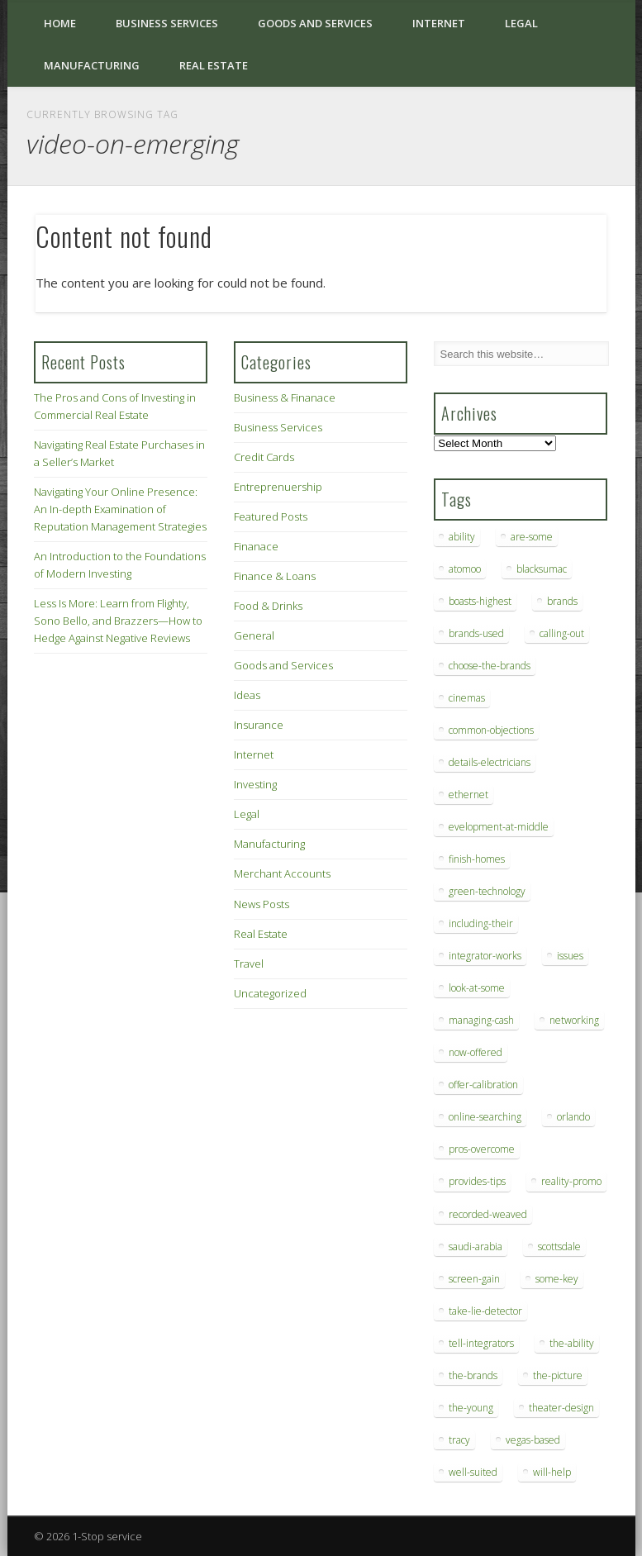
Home (60, 23)
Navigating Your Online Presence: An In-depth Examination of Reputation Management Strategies (120, 509)
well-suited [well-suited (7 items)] (473, 1472)
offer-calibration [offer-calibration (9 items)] (483, 1085)
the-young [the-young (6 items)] (471, 1408)
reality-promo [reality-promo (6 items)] (571, 1181)
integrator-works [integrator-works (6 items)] (485, 956)
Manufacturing (92, 65)
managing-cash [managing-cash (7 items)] (481, 1020)
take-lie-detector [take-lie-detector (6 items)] (485, 1311)
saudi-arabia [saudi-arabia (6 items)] (475, 1247)
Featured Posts (270, 516)
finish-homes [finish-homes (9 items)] (477, 859)
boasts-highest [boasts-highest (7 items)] (480, 601)
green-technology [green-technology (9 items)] (487, 891)
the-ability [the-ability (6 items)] (571, 1343)
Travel (249, 963)
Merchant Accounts (282, 873)
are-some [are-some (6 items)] (532, 537)
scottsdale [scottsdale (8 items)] (559, 1247)
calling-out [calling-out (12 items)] (562, 633)
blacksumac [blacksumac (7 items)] (541, 569)
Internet (438, 23)
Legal (521, 23)
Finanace (256, 546)
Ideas (247, 695)
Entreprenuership (278, 486)
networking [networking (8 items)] (574, 1020)
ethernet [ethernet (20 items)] (468, 795)
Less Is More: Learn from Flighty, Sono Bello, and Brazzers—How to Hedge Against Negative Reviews (118, 620)
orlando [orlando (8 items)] (573, 1117)
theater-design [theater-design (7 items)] (561, 1408)
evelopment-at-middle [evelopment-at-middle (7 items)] (499, 827)
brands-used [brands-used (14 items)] (476, 633)
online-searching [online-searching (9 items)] (485, 1117)
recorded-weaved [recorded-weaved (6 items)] (488, 1214)
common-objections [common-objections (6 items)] (491, 730)
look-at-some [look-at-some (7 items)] (477, 988)
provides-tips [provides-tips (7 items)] (477, 1181)
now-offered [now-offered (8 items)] (475, 1052)
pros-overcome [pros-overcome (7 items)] (482, 1149)
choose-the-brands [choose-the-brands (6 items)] (489, 666)
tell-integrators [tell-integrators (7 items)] (481, 1343)
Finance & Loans (275, 576)
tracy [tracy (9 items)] (459, 1440)
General (254, 635)
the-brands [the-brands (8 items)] (473, 1375)
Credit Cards (264, 457)
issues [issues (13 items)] (570, 956)
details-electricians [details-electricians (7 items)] (489, 762)
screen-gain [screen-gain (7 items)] (474, 1279)
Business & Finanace (284, 397)
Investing (255, 784)
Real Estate (213, 65)
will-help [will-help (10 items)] (552, 1472)
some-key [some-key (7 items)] (556, 1279)
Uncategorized (270, 993)
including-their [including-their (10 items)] (481, 923)
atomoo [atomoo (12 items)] (465, 569)
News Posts (261, 904)
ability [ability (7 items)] (462, 537)
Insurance (258, 724)
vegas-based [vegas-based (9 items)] (533, 1440)
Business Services (167, 23)
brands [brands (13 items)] (562, 601)
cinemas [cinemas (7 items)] (467, 698)
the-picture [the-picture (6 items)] (558, 1375)
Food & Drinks (268, 605)
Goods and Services (315, 23)
